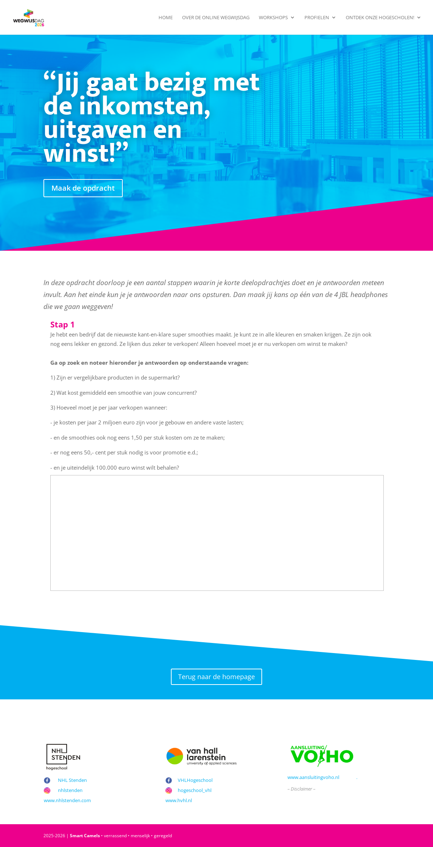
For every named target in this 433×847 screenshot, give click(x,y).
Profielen (316, 18)
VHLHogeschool (195, 780)
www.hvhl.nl (178, 800)
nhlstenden (70, 790)
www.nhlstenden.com (67, 800)
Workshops (273, 18)
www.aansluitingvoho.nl (313, 777)
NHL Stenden (72, 780)
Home (166, 18)
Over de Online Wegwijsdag (215, 18)
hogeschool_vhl (194, 790)
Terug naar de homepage (216, 676)
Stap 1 (62, 324)
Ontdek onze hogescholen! (380, 18)
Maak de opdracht (83, 188)
